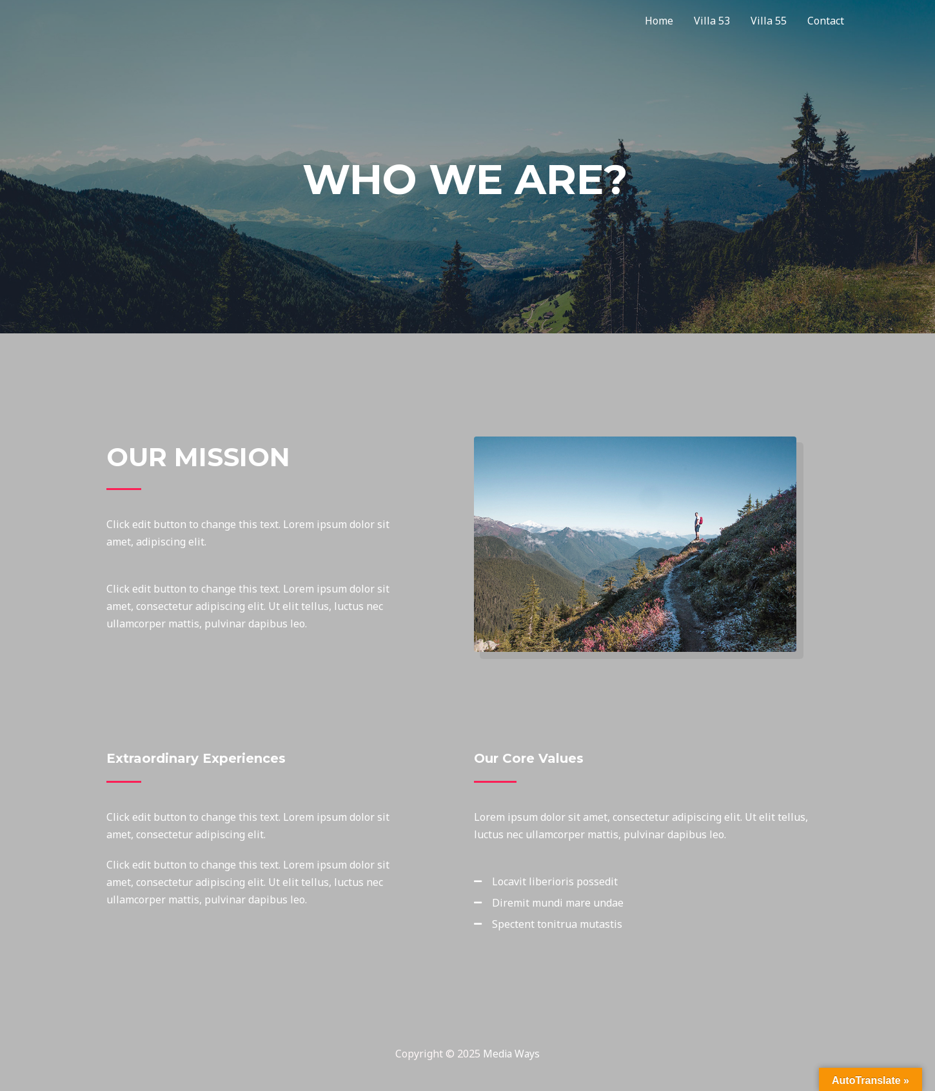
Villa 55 (769, 21)
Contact (825, 21)
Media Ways (511, 1054)
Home (659, 21)
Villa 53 (712, 21)
